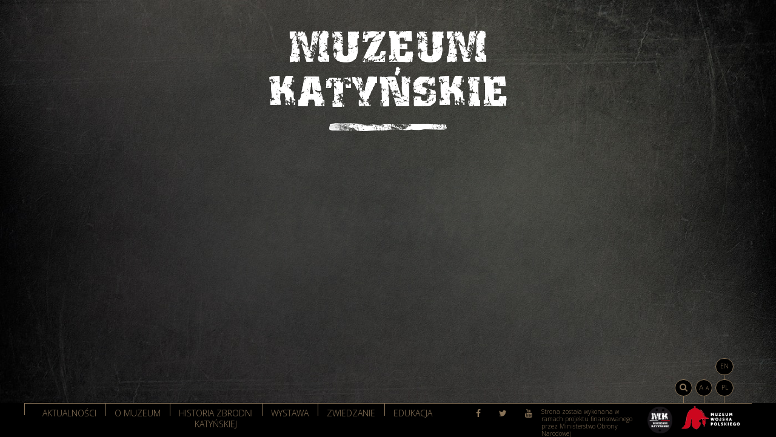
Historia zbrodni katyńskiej (216, 417)
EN (724, 366)
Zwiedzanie (351, 413)
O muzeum (138, 413)
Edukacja (412, 413)
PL (724, 387)
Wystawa (290, 413)
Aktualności (69, 413)
